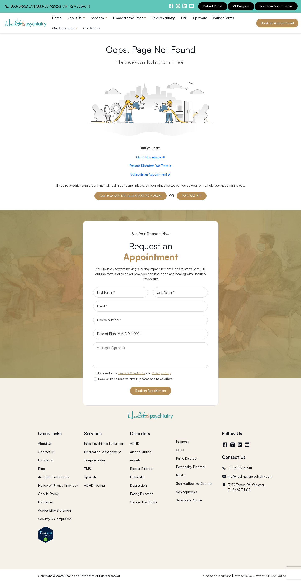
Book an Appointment (277, 23)
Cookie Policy (48, 494)
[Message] (150, 355)
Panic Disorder (187, 458)
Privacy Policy (161, 373)
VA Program (241, 6)
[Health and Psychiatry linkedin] (184, 6)
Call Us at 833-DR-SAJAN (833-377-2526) (130, 196)
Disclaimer (45, 502)
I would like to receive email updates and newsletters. (135, 379)
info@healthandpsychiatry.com (247, 476)
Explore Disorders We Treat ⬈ (150, 166)
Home (56, 18)
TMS (184, 18)
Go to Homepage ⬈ (150, 157)
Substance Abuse (189, 500)
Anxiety (135, 460)
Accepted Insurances (53, 477)
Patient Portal (212, 6)
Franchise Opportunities (276, 6)
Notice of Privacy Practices (58, 485)
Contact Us (91, 28)
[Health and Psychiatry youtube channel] (191, 6)
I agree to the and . (134, 373)
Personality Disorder (190, 467)
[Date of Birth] (150, 334)
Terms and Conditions (216, 575)
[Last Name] (180, 292)
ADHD (134, 443)
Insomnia (182, 442)
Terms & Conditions (131, 373)
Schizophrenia (186, 492)
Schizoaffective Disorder (194, 483)
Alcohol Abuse (140, 452)
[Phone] (150, 320)
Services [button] (98, 18)
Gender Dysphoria (143, 502)
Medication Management (102, 452)
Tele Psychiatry (163, 18)
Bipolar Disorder (142, 469)
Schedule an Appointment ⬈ (150, 174)
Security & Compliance (55, 519)
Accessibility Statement (55, 510)
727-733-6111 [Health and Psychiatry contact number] (79, 6)
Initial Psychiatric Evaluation (104, 443)
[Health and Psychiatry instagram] (178, 6)
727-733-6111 (191, 196)
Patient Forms (223, 18)
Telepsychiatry (94, 460)
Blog (41, 469)
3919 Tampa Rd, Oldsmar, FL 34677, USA (243, 487)
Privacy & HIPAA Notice (270, 575)
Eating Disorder (141, 494)
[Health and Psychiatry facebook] (171, 6)
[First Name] (120, 292)
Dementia (137, 477)
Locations (45, 460)
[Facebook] (225, 445)
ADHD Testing (94, 485)
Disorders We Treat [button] (128, 18)
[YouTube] (247, 445)
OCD (180, 450)
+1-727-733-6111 (237, 468)
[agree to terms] (95, 373)
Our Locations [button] (63, 28)
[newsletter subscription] (95, 378)
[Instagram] (233, 445)
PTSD (180, 475)
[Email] (150, 306)
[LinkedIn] (240, 445)
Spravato (200, 18)
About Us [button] (74, 18)
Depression (138, 485)
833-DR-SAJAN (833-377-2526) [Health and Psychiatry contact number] (36, 6)
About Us (44, 443)
